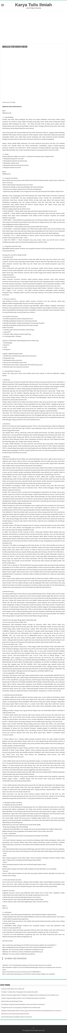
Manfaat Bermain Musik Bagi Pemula (12, 1001)
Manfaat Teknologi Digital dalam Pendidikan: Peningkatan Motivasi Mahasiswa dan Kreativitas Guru (30, 995)
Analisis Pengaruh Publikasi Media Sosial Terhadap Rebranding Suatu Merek (23, 998)
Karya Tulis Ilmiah (33, 4)
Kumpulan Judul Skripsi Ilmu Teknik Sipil (12, 989)
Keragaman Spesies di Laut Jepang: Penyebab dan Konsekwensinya (20, 1007)
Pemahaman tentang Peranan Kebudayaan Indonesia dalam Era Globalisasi (23, 1004)
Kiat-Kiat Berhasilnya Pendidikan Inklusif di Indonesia (16, 1017)
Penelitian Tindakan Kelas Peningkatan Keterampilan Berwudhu (19, 992)
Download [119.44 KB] (8, 102)
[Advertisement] (33, 27)
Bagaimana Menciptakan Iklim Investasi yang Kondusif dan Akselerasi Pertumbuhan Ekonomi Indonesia (31, 1010)
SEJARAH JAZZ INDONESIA (15, 959)
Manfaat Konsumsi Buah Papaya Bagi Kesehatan (15, 1014)
